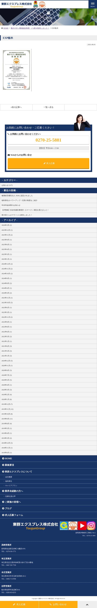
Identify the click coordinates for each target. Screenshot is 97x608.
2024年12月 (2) (7, 264)
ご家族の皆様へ (13, 502)
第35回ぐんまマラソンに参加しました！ (17, 215)
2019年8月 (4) (7, 424)
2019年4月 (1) (7, 433)
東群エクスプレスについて (18, 471)
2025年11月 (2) (7, 235)
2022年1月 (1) (7, 341)
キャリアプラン (11, 486)
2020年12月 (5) (7, 361)
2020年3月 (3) (7, 390)
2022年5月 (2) (7, 337)
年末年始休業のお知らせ (11, 205)
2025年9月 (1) (7, 240)
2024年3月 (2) (7, 293)
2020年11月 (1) (7, 366)
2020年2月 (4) (7, 395)
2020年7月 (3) (7, 375)
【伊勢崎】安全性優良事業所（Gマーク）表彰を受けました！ (25, 210)
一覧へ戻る (48, 107)
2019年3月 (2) (7, 438)
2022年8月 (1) (7, 327)
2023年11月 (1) (7, 298)
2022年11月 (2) (7, 317)
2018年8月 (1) (7, 453)
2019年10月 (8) (7, 414)
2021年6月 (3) (7, 346)
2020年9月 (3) (7, 370)
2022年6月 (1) (7, 332)
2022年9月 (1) (7, 322)
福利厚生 (8, 481)
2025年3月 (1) (7, 254)
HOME (5, 28)
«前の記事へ (16, 107)
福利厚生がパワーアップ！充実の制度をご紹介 (19, 200)
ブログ (8, 508)
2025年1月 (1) (7, 259)
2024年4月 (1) (7, 288)
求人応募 (49, 163)
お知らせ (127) (7, 185)
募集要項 (9, 465)
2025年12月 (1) (7, 230)
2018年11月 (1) (7, 448)
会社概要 (8, 477)
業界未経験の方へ (14, 491)
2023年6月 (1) (7, 308)
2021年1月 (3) (7, 356)
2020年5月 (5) (7, 380)
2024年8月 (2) (7, 283)
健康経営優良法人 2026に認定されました (17, 196)
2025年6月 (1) (7, 245)
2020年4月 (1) (7, 385)
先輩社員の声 (10, 496)
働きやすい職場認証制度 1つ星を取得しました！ (30, 28)
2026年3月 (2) (7, 225)
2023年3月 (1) (7, 312)
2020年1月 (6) (7, 399)
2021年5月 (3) (7, 351)
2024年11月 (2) (7, 269)
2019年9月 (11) (7, 419)
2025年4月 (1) (7, 249)
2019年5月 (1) (7, 428)
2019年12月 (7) (7, 404)
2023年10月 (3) (7, 303)
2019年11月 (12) (7, 409)
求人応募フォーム (14, 515)
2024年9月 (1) (7, 278)
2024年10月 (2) (7, 274)
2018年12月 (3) (7, 443)
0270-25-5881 (48, 140)
